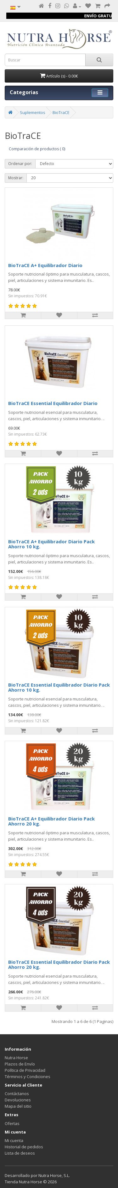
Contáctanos (17, 1093)
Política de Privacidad (25, 1070)
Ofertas (12, 1123)
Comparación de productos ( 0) (37, 148)
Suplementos (32, 112)
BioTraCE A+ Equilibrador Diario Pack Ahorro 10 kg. (51, 544)
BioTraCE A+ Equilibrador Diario (45, 265)
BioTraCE (61, 112)
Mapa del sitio (18, 1106)
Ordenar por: (20, 163)
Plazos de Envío (20, 1064)
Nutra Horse (16, 1057)
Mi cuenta (14, 1140)
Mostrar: (15, 177)
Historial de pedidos (24, 1147)
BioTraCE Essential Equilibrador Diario (53, 403)
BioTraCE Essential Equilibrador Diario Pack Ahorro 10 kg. (59, 687)
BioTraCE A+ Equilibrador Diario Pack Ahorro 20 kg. (51, 821)
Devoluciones (18, 1100)
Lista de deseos (20, 1153)
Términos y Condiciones (27, 1076)
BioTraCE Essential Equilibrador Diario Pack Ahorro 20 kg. (59, 964)
